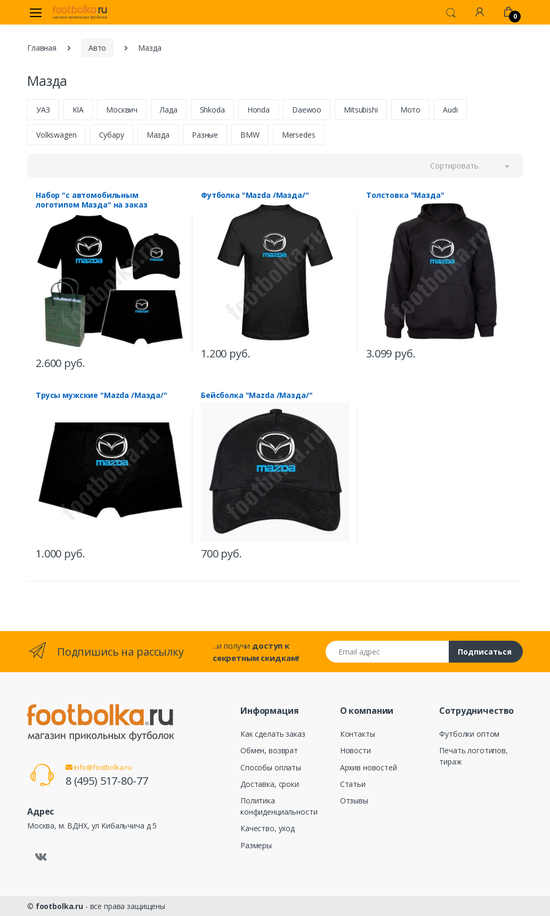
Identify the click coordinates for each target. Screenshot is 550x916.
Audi (450, 110)
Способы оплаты (270, 767)
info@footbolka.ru (99, 767)
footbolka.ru (59, 906)
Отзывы (354, 800)
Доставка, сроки (269, 784)
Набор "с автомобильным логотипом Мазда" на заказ (91, 200)
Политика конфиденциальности (278, 806)
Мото (410, 110)
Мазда (158, 135)
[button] (451, 12)
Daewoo (306, 110)
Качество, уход (267, 828)
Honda (258, 110)
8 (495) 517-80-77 (107, 781)
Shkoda (212, 110)
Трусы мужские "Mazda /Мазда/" (101, 395)
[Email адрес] (387, 652)
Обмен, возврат (269, 750)
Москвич (122, 110)
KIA (78, 110)
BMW (250, 135)
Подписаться (485, 652)
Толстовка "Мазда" (405, 195)
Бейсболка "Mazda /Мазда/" (256, 395)
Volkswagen (56, 135)
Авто (97, 48)
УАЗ (43, 110)
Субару (111, 135)
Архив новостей (368, 767)
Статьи (353, 784)
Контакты (357, 734)
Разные (205, 135)
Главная (41, 48)
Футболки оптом (469, 734)
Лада (168, 110)
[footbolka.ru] (80, 12)
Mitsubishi (361, 110)
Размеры (256, 845)
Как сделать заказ (272, 734)
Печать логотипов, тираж (473, 756)
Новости (355, 750)
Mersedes (299, 135)
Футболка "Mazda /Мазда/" (255, 195)
